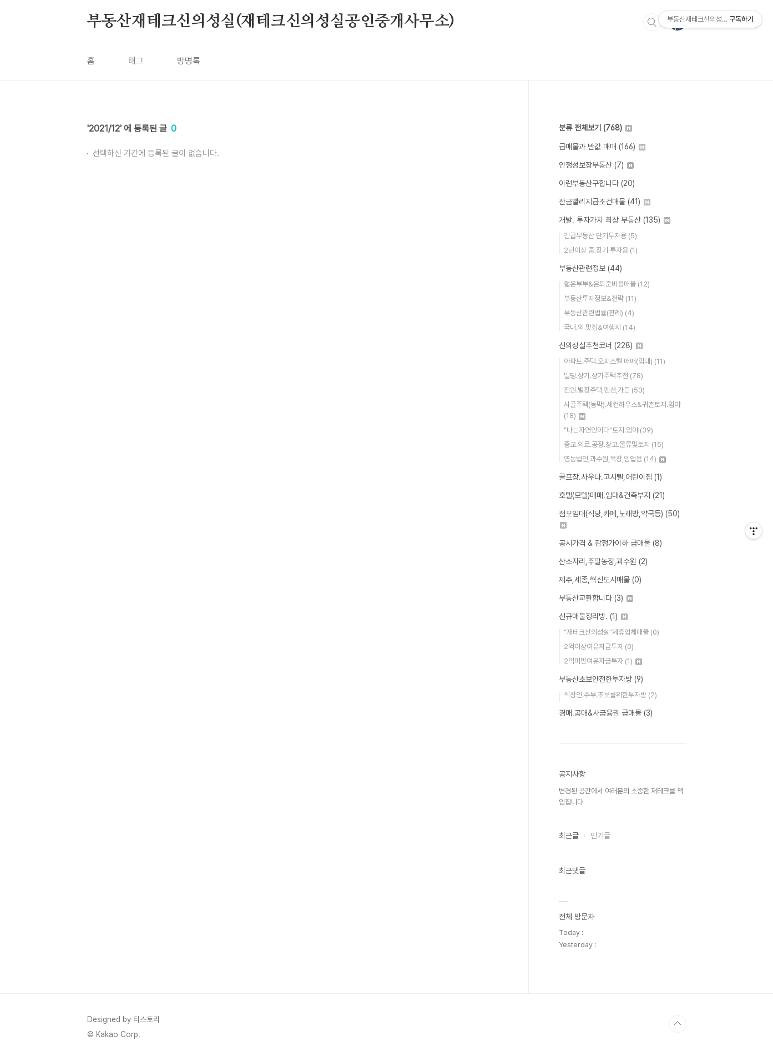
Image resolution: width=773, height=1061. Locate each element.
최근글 (569, 835)
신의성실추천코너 (601, 345)
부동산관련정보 (590, 268)
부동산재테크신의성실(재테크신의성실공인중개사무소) (271, 21)
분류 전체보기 (595, 127)
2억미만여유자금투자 (603, 661)
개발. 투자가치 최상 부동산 (614, 219)
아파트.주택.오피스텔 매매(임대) (614, 361)
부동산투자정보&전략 (600, 298)
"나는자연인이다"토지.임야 (608, 430)
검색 (652, 22)
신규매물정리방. (593, 616)
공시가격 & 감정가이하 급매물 (610, 543)
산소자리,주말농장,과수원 (603, 561)
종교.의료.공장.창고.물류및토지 (614, 444)
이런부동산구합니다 (597, 183)
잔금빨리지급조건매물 (604, 201)
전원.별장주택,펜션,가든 (604, 390)
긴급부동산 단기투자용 (600, 236)
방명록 (188, 61)
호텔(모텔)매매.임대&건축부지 (612, 495)
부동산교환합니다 (596, 598)
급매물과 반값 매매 (602, 146)
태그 (136, 61)
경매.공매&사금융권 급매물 (606, 712)
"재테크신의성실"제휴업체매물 (611, 632)
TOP (677, 1024)
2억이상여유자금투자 (599, 646)
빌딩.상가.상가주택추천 (603, 375)
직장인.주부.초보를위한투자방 (610, 695)
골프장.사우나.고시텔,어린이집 (610, 476)
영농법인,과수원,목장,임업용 (615, 459)
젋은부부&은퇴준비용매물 (607, 284)
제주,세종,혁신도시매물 (600, 579)
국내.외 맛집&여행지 (599, 327)
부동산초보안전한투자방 (601, 679)
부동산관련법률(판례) (599, 313)
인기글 (600, 835)
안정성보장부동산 (596, 164)
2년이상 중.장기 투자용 (601, 250)
